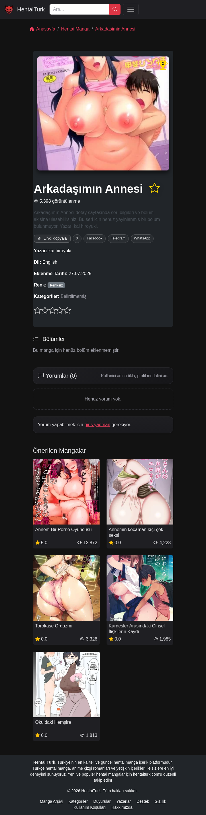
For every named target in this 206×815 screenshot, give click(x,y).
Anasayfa (42, 29)
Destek (142, 801)
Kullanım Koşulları (90, 807)
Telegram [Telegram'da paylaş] (118, 238)
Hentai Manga (75, 29)
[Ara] (79, 9)
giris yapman (97, 424)
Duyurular (102, 801)
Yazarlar (123, 801)
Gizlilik (160, 801)
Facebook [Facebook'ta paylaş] (95, 238)
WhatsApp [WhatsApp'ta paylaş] (142, 238)
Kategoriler (78, 801)
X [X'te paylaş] (77, 238)
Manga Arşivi (51, 801)
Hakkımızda (121, 807)
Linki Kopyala (52, 238)
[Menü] (131, 9)
